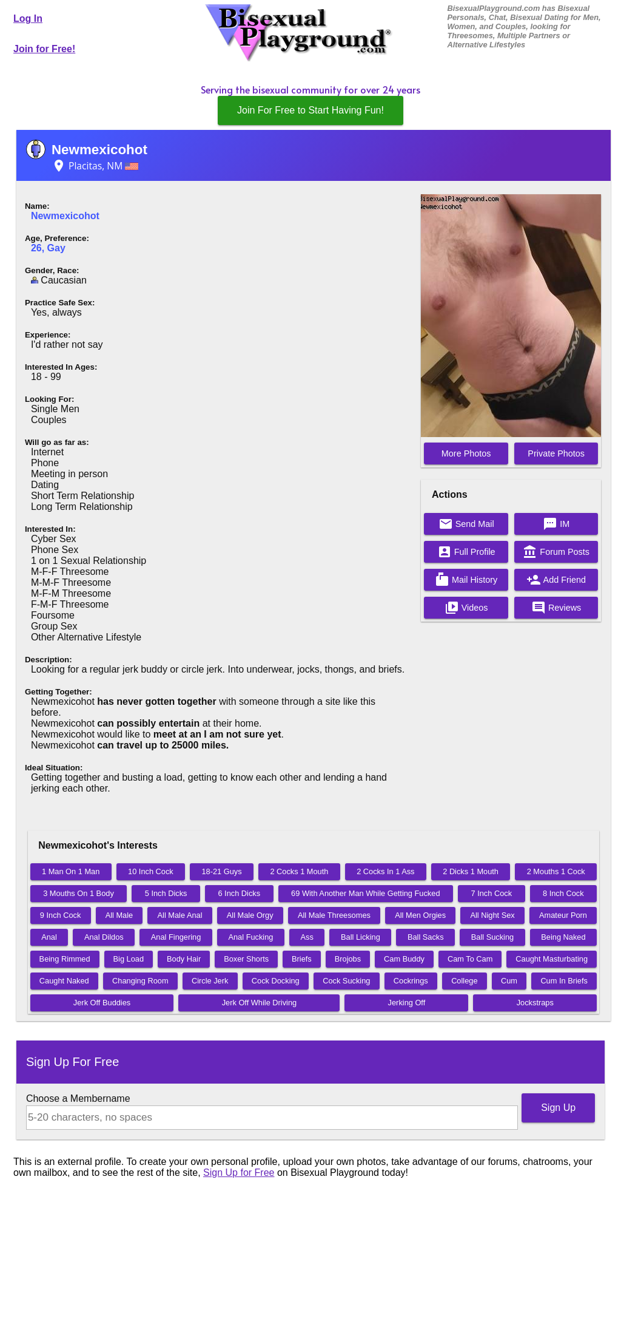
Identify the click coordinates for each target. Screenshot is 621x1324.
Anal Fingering (176, 937)
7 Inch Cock (491, 893)
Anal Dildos (104, 937)
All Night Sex (492, 915)
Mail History (466, 580)
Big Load (128, 958)
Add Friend (556, 580)
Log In (27, 18)
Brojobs (348, 958)
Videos (466, 608)
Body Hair (184, 958)
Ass (307, 937)
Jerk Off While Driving (259, 1002)
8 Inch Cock (563, 893)
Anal (49, 937)
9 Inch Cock (60, 915)
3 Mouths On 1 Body (78, 893)
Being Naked (563, 937)
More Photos (466, 453)
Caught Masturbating (551, 958)
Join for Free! (44, 49)
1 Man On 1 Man (70, 871)
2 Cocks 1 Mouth (299, 871)
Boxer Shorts (246, 958)
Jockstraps (535, 1002)
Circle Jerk (210, 980)
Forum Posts (556, 552)
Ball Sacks (426, 937)
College (464, 980)
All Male (119, 915)
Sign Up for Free (238, 1172)
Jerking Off (407, 1002)
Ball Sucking (492, 937)
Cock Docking (276, 980)
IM (556, 524)
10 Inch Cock (150, 871)
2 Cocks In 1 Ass (385, 871)
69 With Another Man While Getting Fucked (365, 893)
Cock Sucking (346, 980)
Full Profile (466, 552)
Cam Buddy (404, 958)
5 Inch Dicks (166, 893)
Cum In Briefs (564, 980)
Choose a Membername (78, 1098)
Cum (509, 980)
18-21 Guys (222, 871)
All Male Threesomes (334, 915)
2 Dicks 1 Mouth (470, 871)
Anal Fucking (250, 937)
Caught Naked (64, 980)
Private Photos (556, 453)
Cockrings (411, 980)
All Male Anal (180, 915)
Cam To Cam (470, 958)
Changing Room (140, 980)
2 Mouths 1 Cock (556, 871)
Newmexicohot (99, 149)
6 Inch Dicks (239, 893)
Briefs (302, 958)
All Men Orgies (420, 915)
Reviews (556, 608)
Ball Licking (360, 937)
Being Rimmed (64, 958)
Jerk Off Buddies (101, 1002)
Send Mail (466, 524)
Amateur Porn (563, 915)
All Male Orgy (250, 915)
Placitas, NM (95, 165)
